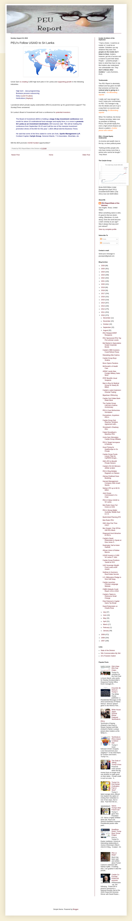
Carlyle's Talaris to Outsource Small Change (110, 596)
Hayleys (29, 98)
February (106, 627)
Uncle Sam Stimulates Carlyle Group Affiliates (112, 438)
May (105, 618)
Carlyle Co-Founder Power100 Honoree (116, 877)
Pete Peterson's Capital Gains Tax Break (111, 602)
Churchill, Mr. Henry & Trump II (116, 690)
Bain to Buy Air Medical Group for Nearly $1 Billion (111, 385)
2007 (103, 641)
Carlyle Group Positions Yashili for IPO (111, 561)
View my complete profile (107, 229)
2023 (103, 275)
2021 (103, 281)
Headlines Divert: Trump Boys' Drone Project (116, 832)
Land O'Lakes (26, 96)
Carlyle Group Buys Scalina (110, 359)
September (107, 327)
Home (51, 155)
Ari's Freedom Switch (108, 656)
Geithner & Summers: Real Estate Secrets (111, 573)
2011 (103, 312)
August (106, 330)
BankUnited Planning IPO (112, 517)
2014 (103, 303)
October (106, 324)
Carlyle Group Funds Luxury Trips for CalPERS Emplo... (110, 456)
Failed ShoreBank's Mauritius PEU (110, 433)
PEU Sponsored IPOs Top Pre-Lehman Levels (112, 339)
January (106, 631)
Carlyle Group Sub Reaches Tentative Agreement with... (110, 422)
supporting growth (65, 82)
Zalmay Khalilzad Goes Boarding (111, 477)
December (107, 318)
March (105, 624)
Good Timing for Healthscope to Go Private (110, 449)
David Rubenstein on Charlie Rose (110, 607)
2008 (103, 638)
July (104, 612)
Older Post (86, 155)
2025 (103, 269)
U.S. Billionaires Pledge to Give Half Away (112, 578)
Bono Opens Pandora (110, 363)
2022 (103, 278)
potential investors (62, 112)
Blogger (75, 909)
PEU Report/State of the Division (110, 204)
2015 (103, 300)
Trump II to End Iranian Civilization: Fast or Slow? (116, 786)
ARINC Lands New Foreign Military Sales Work (111, 373)
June (105, 615)
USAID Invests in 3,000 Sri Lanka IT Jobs (111, 556)
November (107, 321)
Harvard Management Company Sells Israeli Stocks (111, 483)
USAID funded (33, 143)
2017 (103, 293)
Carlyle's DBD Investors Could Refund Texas (111, 351)
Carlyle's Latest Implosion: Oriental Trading (112, 391)
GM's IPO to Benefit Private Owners (110, 462)
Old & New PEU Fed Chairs (115, 668)
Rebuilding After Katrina (111, 355)
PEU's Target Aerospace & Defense (111, 443)
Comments (105, 243)
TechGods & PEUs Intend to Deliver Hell (116, 740)
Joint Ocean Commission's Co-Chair (110, 495)
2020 (103, 284)
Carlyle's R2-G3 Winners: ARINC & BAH (112, 467)
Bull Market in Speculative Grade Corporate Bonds (112, 345)
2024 (103, 272)
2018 (103, 290)
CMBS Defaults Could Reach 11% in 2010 (111, 590)
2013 (103, 306)
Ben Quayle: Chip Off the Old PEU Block (111, 529)
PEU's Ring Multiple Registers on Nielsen (111, 472)
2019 (103, 287)
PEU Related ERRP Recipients (110, 334)
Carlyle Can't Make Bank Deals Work (111, 399)
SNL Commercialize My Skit (110, 653)
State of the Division (108, 650)
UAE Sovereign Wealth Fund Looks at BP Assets (111, 567)
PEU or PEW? (114, 854)
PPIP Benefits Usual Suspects (110, 379)
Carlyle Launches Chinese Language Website (110, 584)
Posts (103, 239)
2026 (103, 266)
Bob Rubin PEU (108, 520)
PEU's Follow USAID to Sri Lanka (111, 501)
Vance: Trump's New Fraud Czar (116, 808)
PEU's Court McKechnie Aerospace (111, 411)
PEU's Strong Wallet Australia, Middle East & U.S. (111, 512)
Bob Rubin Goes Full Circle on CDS (110, 506)
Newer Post (15, 155)
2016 (103, 297)
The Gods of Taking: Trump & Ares (116, 762)
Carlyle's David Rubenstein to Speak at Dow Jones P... (112, 540)
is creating (24, 82)
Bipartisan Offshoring (110, 395)
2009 (103, 634)
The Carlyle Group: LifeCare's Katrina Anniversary (110, 405)
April (105, 621)
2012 (103, 309)
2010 (103, 315)
